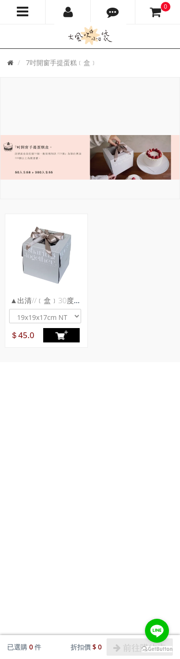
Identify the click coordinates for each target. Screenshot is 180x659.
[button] (113, 12)
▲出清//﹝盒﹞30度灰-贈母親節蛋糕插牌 (75, 300)
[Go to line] (157, 631)
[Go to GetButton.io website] (157, 649)
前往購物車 (139, 647)
